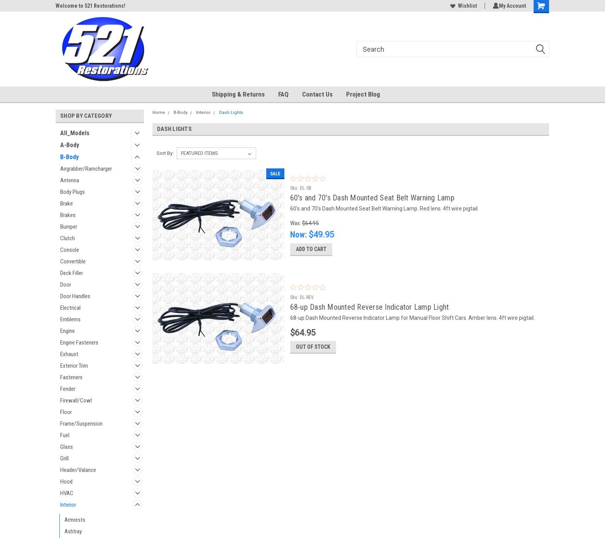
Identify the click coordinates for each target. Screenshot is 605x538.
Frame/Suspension (81, 423)
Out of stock (313, 354)
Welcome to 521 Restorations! (90, 6)
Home (158, 112)
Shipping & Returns (238, 94)
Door (65, 284)
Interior (68, 504)
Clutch (67, 238)
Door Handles (75, 296)
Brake (66, 203)
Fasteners (71, 377)
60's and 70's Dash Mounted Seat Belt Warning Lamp (372, 197)
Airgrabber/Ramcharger (86, 168)
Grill (64, 458)
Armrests (74, 519)
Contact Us (317, 94)
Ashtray (73, 531)
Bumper (68, 226)
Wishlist (462, 6)
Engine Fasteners (79, 342)
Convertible (73, 261)
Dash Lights (231, 112)
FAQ (283, 94)
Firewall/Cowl (76, 400)
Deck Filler (71, 273)
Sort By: (165, 153)
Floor (66, 412)
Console (69, 249)
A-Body (69, 145)
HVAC (66, 493)
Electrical (70, 307)
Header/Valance (78, 470)
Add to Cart (311, 252)
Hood (66, 481)
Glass (66, 446)
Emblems (70, 319)
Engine (67, 331)
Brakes (68, 215)
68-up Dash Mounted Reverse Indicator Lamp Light (369, 310)
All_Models (75, 133)
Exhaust (69, 354)
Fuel (64, 435)
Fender (67, 388)
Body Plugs (72, 191)
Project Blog (363, 94)
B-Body (69, 157)
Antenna (69, 180)
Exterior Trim (74, 365)
